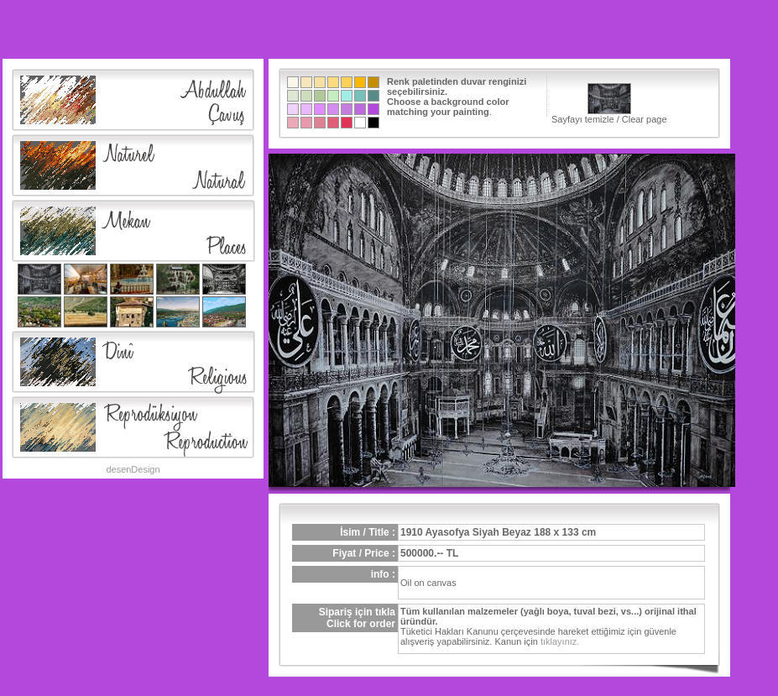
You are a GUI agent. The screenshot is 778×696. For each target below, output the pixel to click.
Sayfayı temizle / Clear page (609, 103)
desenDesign (132, 469)
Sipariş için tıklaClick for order (357, 618)
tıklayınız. (559, 641)
